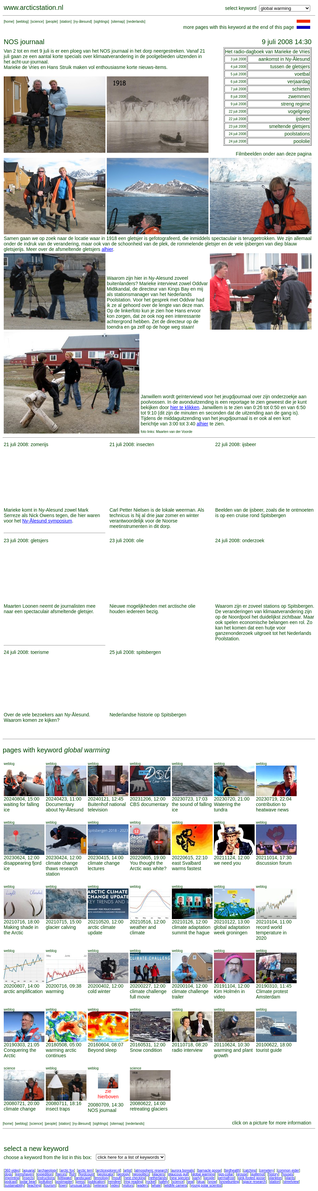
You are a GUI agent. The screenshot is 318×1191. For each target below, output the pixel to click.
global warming (203, 1174)
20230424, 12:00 (63, 857)
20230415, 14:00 (105, 857)
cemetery (267, 1170)
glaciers (158, 1174)
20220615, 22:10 (189, 857)
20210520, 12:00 (105, 921)
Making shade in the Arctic (21, 929)
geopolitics (141, 1174)
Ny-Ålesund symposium (47, 521)
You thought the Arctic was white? (148, 865)
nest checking (134, 1178)
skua (200, 1182)
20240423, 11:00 (63, 799)
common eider (288, 1170)
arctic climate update (102, 929)
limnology (101, 1178)
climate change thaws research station (62, 868)
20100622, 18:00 (274, 1044)
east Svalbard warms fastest (186, 865)
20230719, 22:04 (274, 799)
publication (96, 1182)
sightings (101, 21)
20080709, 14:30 (105, 1104)
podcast (11, 1182)
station (66, 21)
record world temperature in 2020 (271, 932)
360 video (12, 1170)
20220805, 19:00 (147, 857)
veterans (100, 1185)
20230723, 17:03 (189, 799)
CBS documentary (149, 804)
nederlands (135, 21)
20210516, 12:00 (147, 921)
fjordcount (86, 1174)
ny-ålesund (83, 21)
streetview (291, 1182)
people (52, 21)
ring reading (133, 1182)
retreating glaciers (148, 1109)
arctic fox (67, 1170)
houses (287, 1174)
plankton (275, 1178)
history (273, 1174)
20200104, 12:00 (189, 986)
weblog (22, 21)
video (115, 1185)
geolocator (106, 1174)
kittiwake (64, 1178)
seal (190, 1182)
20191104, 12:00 (232, 986)
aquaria (28, 1170)
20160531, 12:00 (147, 1044)
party (196, 1178)
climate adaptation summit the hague (191, 929)
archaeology (47, 1170)
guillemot (258, 1174)
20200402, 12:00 (105, 986)
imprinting (12, 1178)
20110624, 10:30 (232, 1044)
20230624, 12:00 (21, 857)
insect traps (58, 1109)
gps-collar (225, 1174)
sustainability (14, 1185)
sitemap (118, 21)
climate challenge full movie (148, 994)
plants (290, 1178)
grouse (242, 1174)
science (37, 21)
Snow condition (146, 1050)
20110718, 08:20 (189, 1044)
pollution (45, 1182)
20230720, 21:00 (232, 799)
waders (142, 1185)
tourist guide (269, 1050)
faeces (61, 1174)
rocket (150, 1182)
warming (55, 991)
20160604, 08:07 (105, 1044)
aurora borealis (183, 1170)
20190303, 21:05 (21, 1044)
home (9, 21)
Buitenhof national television (107, 807)
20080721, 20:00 (21, 1103)
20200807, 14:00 (21, 986)
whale (156, 1185)
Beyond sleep (102, 1050)
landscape (83, 1178)
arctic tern (85, 1170)
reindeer (114, 1182)
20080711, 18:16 (63, 1103)
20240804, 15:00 (21, 799)
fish (73, 1174)
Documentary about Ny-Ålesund (64, 807)
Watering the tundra (227, 807)
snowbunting (229, 1182)
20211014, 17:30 (274, 857)
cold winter (99, 991)
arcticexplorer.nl (108, 1170)
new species (180, 1178)
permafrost (226, 1178)
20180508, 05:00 (63, 1044)
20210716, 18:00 (21, 921)
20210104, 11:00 (274, 921)
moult (117, 1178)
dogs (8, 1174)
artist (128, 1170)
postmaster (64, 1182)
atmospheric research (151, 1170)
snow (212, 1182)
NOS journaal (102, 1110)
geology (123, 1174)
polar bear (28, 1182)
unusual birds (80, 1185)
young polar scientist (206, 1185)
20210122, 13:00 (232, 921)
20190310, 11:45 (274, 986)
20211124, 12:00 (232, 857)
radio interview (187, 1050)
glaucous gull (178, 1174)
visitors (128, 1185)
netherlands (158, 1178)
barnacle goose (209, 1170)
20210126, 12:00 (189, 921)
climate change (20, 1109)
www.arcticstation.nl (33, 7)
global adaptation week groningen (232, 929)
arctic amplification (23, 991)
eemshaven (25, 1174)
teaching (34, 1185)
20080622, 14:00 (147, 1103)
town (62, 1185)
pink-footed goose (251, 1178)
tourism (50, 1185)
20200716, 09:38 (63, 986)
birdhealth (232, 1170)
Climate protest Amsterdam (272, 994)
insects (28, 1178)
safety (163, 1182)
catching (249, 1170)
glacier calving (61, 927)
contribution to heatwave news (272, 807)
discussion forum (274, 863)
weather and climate (143, 929)
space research (254, 1182)
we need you (227, 863)
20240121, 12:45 (105, 799)
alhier (107, 249)
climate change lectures (104, 865)
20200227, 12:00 (147, 986)
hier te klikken (184, 407)
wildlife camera (175, 1185)
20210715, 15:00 (63, 921)
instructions (46, 1178)
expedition (45, 1174)
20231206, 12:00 (147, 799)
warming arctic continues (61, 1052)
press (80, 1182)
